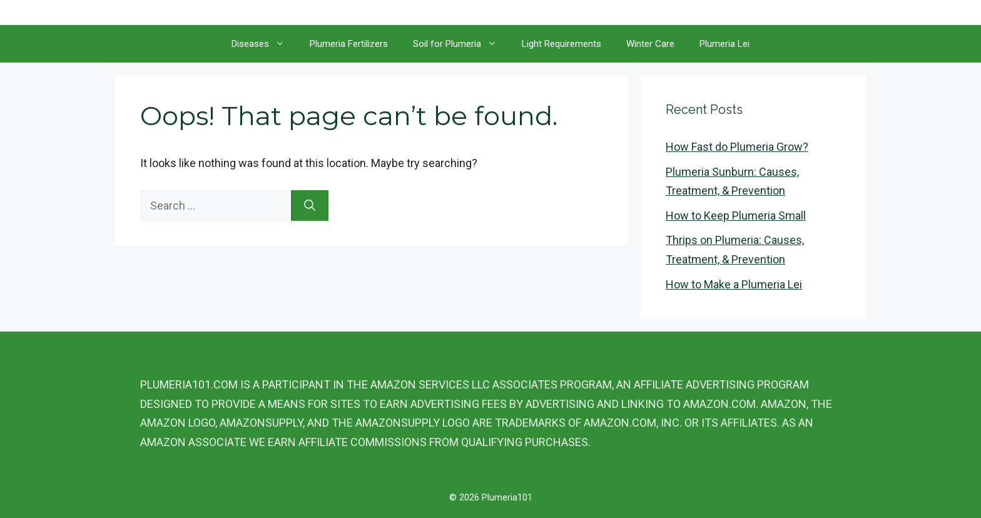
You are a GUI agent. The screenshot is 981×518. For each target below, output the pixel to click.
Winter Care (650, 43)
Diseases (264, 44)
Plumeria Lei (724, 43)
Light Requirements (561, 43)
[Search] (309, 205)
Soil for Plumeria (461, 44)
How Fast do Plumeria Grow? (737, 146)
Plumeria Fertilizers (349, 43)
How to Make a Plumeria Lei (734, 284)
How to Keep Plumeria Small (736, 215)
